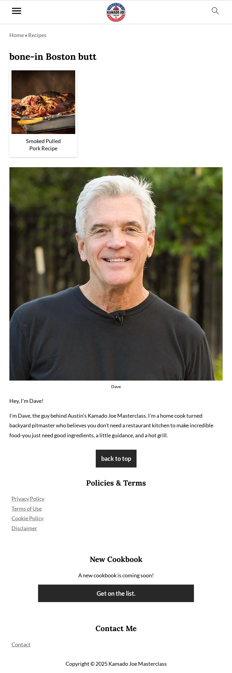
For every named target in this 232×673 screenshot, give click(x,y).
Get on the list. (116, 593)
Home (16, 35)
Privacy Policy (27, 498)
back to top (116, 458)
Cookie (20, 518)
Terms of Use (26, 508)
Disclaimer (24, 528)
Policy (36, 518)
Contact (21, 644)
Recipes (37, 35)
